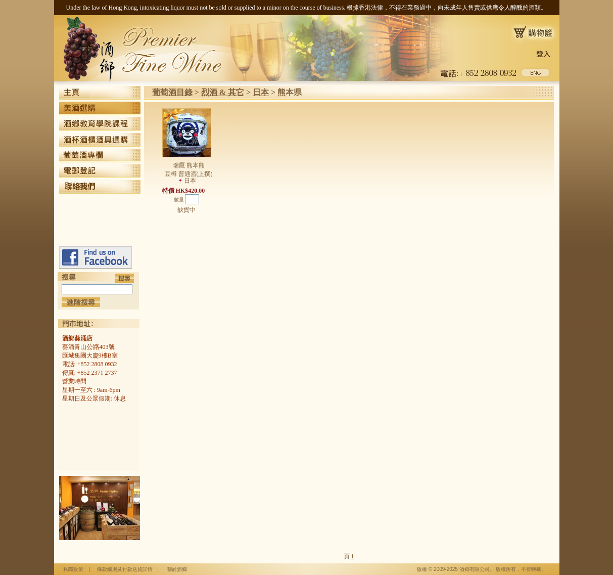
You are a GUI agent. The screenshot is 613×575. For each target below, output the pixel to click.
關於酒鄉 (177, 569)
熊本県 (289, 92)
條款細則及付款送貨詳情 (125, 569)
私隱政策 (73, 569)
